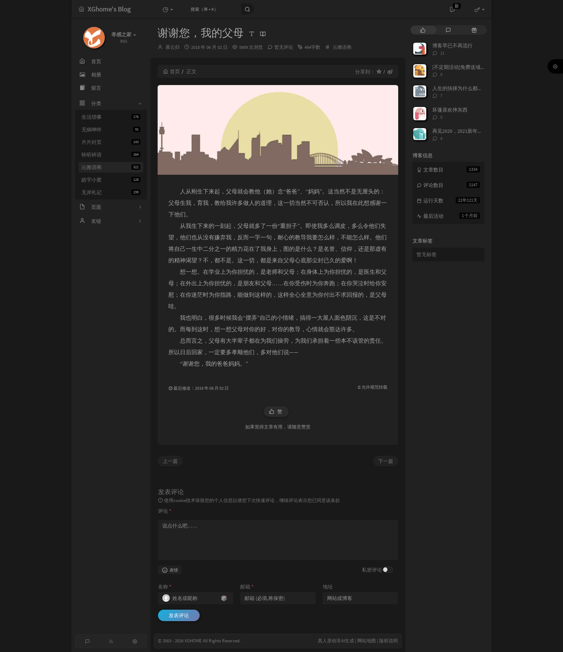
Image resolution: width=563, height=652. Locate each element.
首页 (171, 71)
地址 (328, 586)
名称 (164, 586)
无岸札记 (111, 192)
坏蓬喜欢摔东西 (449, 110)
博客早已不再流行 (452, 45)
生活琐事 (111, 117)
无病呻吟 (111, 129)
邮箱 (246, 586)
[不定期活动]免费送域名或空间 (466, 67)
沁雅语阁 (111, 167)
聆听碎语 (111, 154)
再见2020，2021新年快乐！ (462, 131)
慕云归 (173, 47)
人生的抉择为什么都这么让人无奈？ (472, 88)
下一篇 (385, 461)
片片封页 (111, 142)
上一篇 (170, 461)
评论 (164, 511)
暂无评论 (283, 47)
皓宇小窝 (111, 180)
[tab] (423, 30)
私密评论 (372, 570)
